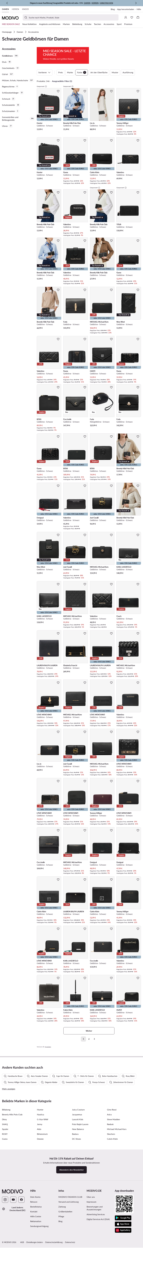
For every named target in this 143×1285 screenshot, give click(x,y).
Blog (113, 9)
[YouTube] (13, 1200)
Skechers (111, 1134)
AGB (22, 1242)
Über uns (91, 1197)
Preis (60, 72)
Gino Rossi (111, 1109)
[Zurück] (7, 3)
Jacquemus (77, 1114)
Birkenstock (42, 1134)
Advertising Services (96, 1214)
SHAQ (5, 1124)
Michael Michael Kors (116, 1129)
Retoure (33, 1202)
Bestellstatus (36, 1206)
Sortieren (44, 72)
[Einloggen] (126, 17)
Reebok (110, 1124)
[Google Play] (123, 1218)
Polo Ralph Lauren (80, 1124)
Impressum (91, 1202)
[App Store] (123, 1224)
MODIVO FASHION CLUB (70, 1197)
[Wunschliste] (132, 17)
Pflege (61, 1216)
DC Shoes (76, 1139)
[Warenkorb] (138, 17)
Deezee (40, 1139)
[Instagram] (5, 1200)
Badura (75, 1134)
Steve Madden (113, 1119)
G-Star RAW (42, 1119)
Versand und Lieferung (68, 1202)
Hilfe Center (35, 1216)
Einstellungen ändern (34, 1242)
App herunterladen (125, 9)
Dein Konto (35, 1197)
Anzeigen (48, 1047)
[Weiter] (136, 3)
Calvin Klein (112, 1139)
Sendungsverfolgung (39, 1226)
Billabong (6, 1109)
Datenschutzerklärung (54, 1242)
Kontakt (33, 1211)
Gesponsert (42, 86)
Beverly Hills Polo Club (12, 1114)
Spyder (5, 1129)
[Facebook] (21, 1200)
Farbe (81, 72)
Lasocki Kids (77, 1119)
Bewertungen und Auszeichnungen (95, 1208)
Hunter (40, 1109)
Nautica (40, 1114)
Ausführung (128, 72)
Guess (5, 1139)
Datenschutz (70, 1242)
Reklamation (35, 1221)
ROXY (5, 1134)
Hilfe (139, 9)
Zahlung (62, 1206)
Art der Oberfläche (98, 72)
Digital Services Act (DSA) (98, 1219)
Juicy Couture (78, 1109)
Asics (109, 1114)
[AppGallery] (123, 1230)
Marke (70, 72)
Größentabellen (65, 1211)
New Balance (78, 1129)
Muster (115, 72)
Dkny (4, 1119)
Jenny (39, 1124)
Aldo (39, 1129)
